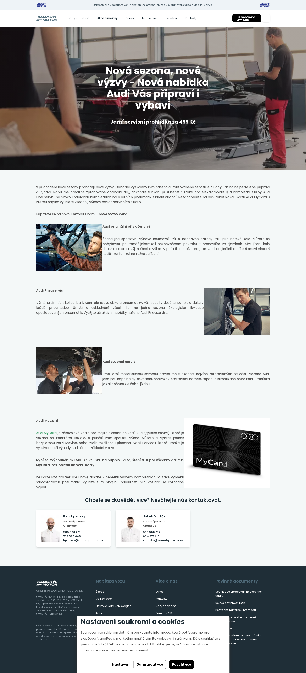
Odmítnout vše (149, 664)
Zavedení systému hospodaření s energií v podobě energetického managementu (238, 639)
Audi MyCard (46, 433)
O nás (159, 592)
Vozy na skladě (79, 18)
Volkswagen (104, 599)
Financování (150, 18)
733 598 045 (72, 536)
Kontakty (191, 18)
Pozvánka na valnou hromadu (235, 610)
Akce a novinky (107, 18)
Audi (99, 613)
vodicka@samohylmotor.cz (163, 540)
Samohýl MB (164, 613)
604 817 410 (151, 536)
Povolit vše (181, 664)
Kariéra (172, 18)
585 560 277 (72, 532)
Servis (130, 18)
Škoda (100, 592)
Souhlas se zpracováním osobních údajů (238, 594)
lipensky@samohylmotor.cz (83, 540)
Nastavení (121, 664)
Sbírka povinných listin (230, 603)
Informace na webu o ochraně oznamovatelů (235, 619)
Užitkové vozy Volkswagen (113, 606)
